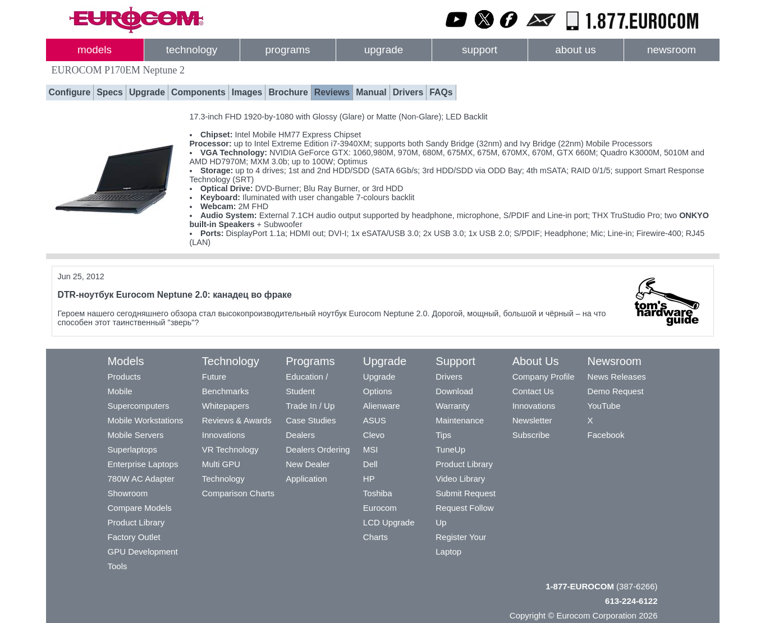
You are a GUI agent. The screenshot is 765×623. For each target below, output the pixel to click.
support (479, 50)
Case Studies (311, 420)
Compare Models (140, 508)
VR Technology (230, 449)
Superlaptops (132, 449)
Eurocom (380, 508)
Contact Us (533, 391)
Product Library (136, 522)
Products (124, 376)
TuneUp (450, 449)
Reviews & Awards (237, 420)
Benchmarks (225, 391)
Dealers (300, 435)
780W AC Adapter (141, 478)
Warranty (452, 405)
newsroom (671, 50)
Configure (70, 92)
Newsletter (532, 420)
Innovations (223, 435)
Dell (370, 464)
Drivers (408, 92)
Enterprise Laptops (143, 464)
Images (247, 92)
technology (191, 50)
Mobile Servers (136, 435)
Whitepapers (225, 405)
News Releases (617, 376)
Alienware (381, 405)
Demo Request (616, 391)
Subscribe (531, 435)
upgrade (383, 50)
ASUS (374, 420)
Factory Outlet (134, 537)
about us (575, 50)
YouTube (604, 405)
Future (214, 376)
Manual (371, 92)
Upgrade (147, 92)
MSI (370, 449)
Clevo (373, 435)
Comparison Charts (238, 493)
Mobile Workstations (146, 420)
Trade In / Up (310, 405)
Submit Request (466, 493)
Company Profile (543, 376)
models (94, 50)
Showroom (128, 493)
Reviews (332, 92)
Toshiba (377, 493)
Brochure (288, 92)
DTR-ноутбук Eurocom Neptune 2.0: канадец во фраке (175, 294)
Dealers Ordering (318, 449)
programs (287, 50)
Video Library (460, 478)
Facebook (606, 435)
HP (369, 478)
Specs (110, 92)
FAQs (440, 92)
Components (198, 92)
